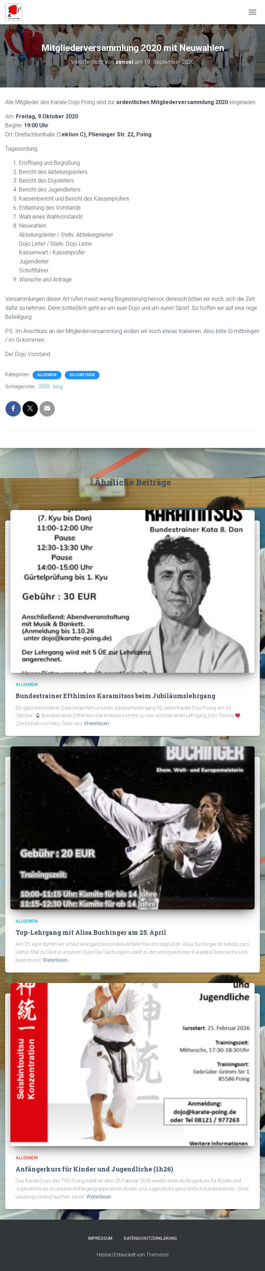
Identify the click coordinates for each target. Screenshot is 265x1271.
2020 (44, 386)
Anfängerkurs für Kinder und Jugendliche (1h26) (94, 1169)
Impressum (100, 1238)
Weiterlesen (96, 723)
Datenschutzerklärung (150, 1238)
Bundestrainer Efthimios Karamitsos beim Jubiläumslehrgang (115, 696)
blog (58, 386)
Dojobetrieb (82, 375)
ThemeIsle (157, 1254)
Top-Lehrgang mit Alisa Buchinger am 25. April (91, 932)
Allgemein (47, 375)
